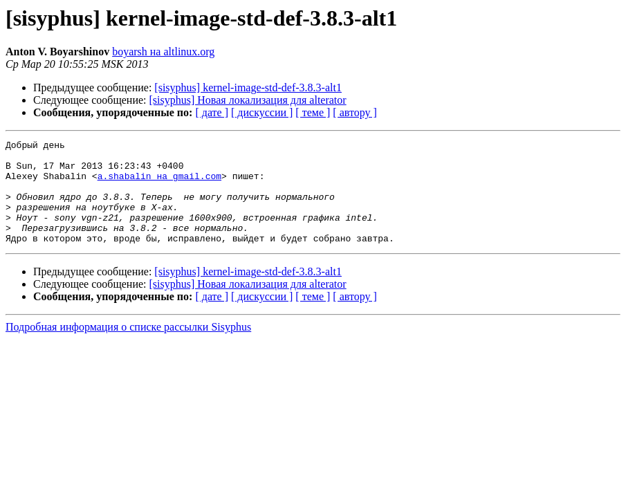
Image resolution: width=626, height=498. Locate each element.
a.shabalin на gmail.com (159, 184)
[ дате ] (211, 112)
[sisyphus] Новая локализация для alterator (248, 100)
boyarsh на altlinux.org (163, 51)
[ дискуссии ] (262, 112)
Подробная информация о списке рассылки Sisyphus (128, 347)
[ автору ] (354, 112)
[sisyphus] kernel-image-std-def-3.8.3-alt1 (248, 87)
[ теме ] (312, 112)
